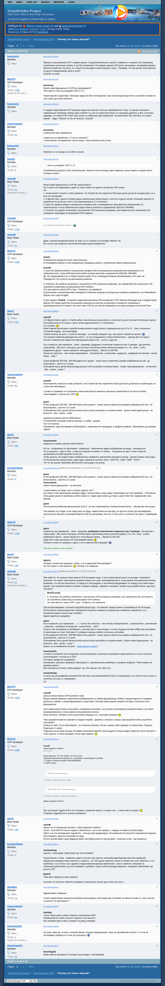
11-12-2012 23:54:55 (50, 687)
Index (19, 2)
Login (71, 2)
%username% (15, 123)
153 (16, 322)
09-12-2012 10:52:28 (50, 104)
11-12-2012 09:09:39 (50, 468)
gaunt (10, 311)
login (128, 46)
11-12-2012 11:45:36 (50, 554)
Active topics (128, 19)
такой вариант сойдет (87, 646)
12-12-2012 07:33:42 (50, 819)
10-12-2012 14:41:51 (50, 375)
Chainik (11, 218)
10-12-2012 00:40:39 (50, 251)
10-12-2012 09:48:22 (50, 311)
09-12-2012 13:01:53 (50, 146)
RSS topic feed (149, 51)
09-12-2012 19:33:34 (50, 218)
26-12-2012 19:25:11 (50, 887)
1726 (17, 229)
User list (31, 2)
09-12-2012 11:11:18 (50, 124)
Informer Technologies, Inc (149, 981)
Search (45, 2)
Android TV (79, 26)
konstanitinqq (15, 468)
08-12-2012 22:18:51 (50, 56)
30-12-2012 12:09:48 (50, 926)
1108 (17, 90)
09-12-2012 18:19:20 (50, 159)
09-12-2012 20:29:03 (50, 235)
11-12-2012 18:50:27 (50, 571)
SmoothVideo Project (24, 11)
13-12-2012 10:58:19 (50, 844)
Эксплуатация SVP (43, 39)
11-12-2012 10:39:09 (50, 522)
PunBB (129, 981)
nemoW (11, 178)
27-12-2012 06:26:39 (50, 906)
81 (16, 135)
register (138, 46)
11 (16, 898)
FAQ (16, 32)
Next (31, 46)
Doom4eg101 (14, 926)
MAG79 (11, 79)
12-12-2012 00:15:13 (50, 739)
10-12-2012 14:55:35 (50, 435)
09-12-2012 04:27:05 (50, 79)
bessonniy (13, 56)
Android (66, 26)
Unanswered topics (148, 19)
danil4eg (12, 887)
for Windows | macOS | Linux (27, 29)
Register (59, 2)
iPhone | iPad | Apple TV (39, 26)
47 (16, 190)
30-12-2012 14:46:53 (50, 946)
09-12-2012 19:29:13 (50, 179)
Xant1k (11, 159)
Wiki (10, 2)
